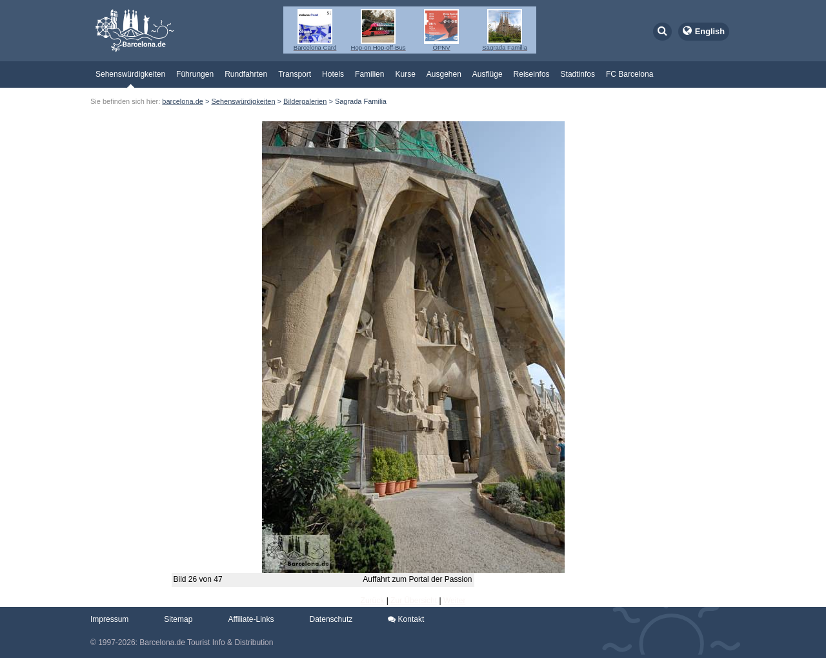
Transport (294, 74)
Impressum (109, 619)
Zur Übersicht (413, 600)
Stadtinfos (578, 74)
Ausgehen (444, 74)
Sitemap (178, 619)
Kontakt (406, 619)
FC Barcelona (629, 74)
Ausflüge (487, 74)
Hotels (333, 74)
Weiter (454, 600)
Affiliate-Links (251, 619)
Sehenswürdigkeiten (130, 74)
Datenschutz (331, 619)
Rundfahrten (246, 74)
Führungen (195, 74)
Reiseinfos (532, 74)
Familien (369, 74)
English (710, 31)
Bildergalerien (305, 101)
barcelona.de (182, 101)
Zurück (373, 600)
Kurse (405, 74)
